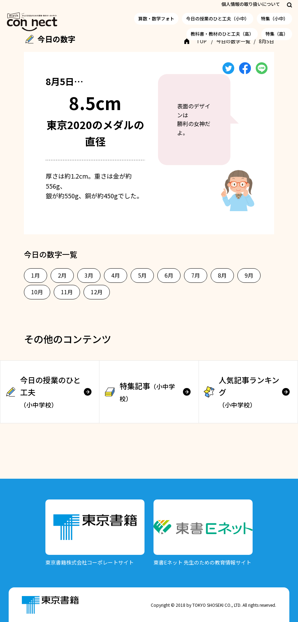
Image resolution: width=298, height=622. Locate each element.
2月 (62, 275)
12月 (97, 292)
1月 (35, 275)
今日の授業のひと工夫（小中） (217, 18)
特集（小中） (274, 18)
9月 (249, 275)
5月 (142, 275)
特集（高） (276, 33)
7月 (195, 275)
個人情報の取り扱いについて (250, 4)
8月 (222, 275)
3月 (89, 275)
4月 (115, 275)
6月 (169, 275)
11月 (67, 292)
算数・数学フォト (156, 18)
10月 (37, 292)
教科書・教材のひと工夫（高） (222, 33)
